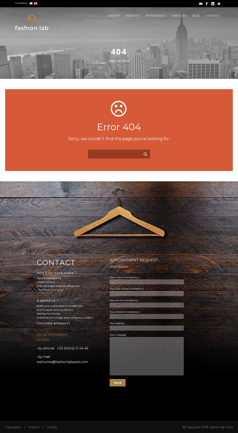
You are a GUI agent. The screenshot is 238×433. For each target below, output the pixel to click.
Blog (196, 15)
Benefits (132, 15)
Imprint (34, 427)
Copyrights (13, 427)
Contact (212, 15)
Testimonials (155, 15)
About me (179, 15)
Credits (52, 427)
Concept (113, 15)
